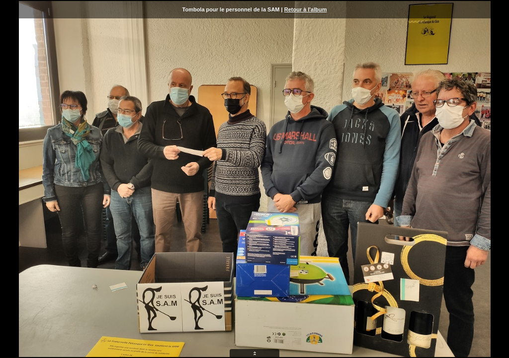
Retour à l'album (305, 9)
